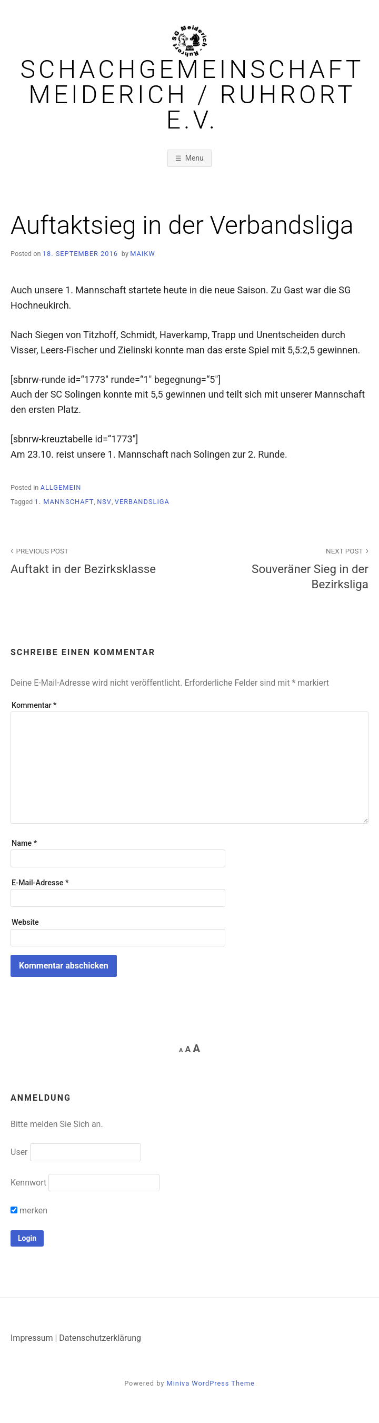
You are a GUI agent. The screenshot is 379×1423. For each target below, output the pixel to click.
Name (24, 843)
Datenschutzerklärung (100, 1338)
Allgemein (61, 487)
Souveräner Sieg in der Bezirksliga (284, 568)
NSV (104, 502)
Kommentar (34, 705)
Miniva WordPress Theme (211, 1383)
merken (29, 1210)
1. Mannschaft (64, 502)
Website (25, 922)
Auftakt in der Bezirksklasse (94, 560)
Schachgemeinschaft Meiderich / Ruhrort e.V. (192, 95)
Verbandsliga (142, 502)
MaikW (142, 254)
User (19, 1152)
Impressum (32, 1338)
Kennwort (28, 1183)
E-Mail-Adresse (40, 882)
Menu (194, 158)
